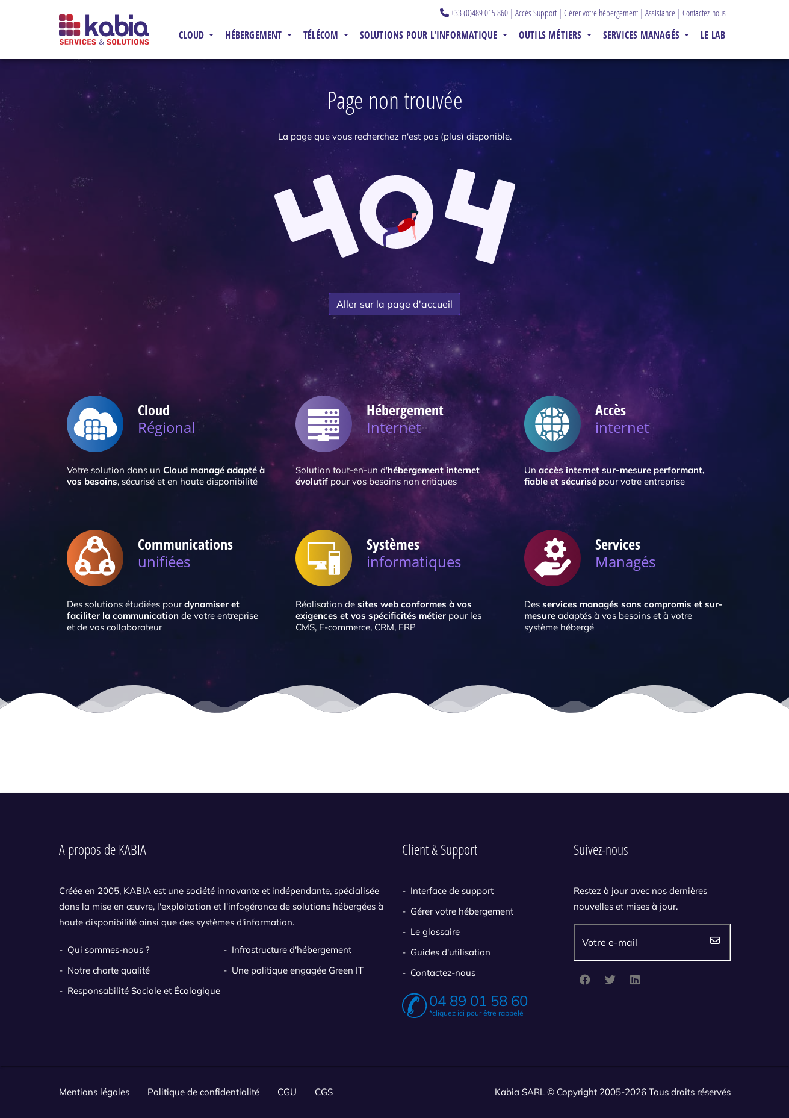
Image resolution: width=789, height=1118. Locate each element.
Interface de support (452, 890)
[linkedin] (635, 981)
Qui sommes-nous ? (108, 949)
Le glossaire (435, 931)
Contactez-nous (704, 13)
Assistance (660, 13)
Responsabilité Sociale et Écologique (143, 990)
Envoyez (715, 942)
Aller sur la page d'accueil (394, 304)
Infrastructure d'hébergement (291, 949)
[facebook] (585, 981)
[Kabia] (104, 29)
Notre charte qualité (108, 970)
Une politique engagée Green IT (298, 970)
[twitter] (610, 981)
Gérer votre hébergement (601, 13)
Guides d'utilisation (450, 952)
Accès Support (536, 13)
